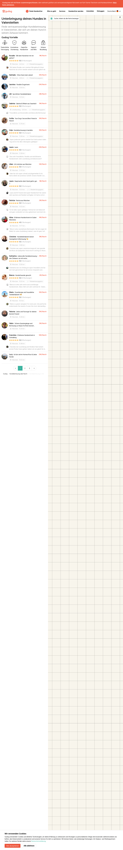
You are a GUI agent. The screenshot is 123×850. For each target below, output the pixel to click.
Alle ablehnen (29, 846)
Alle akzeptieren (12, 846)
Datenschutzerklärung (38, 841)
